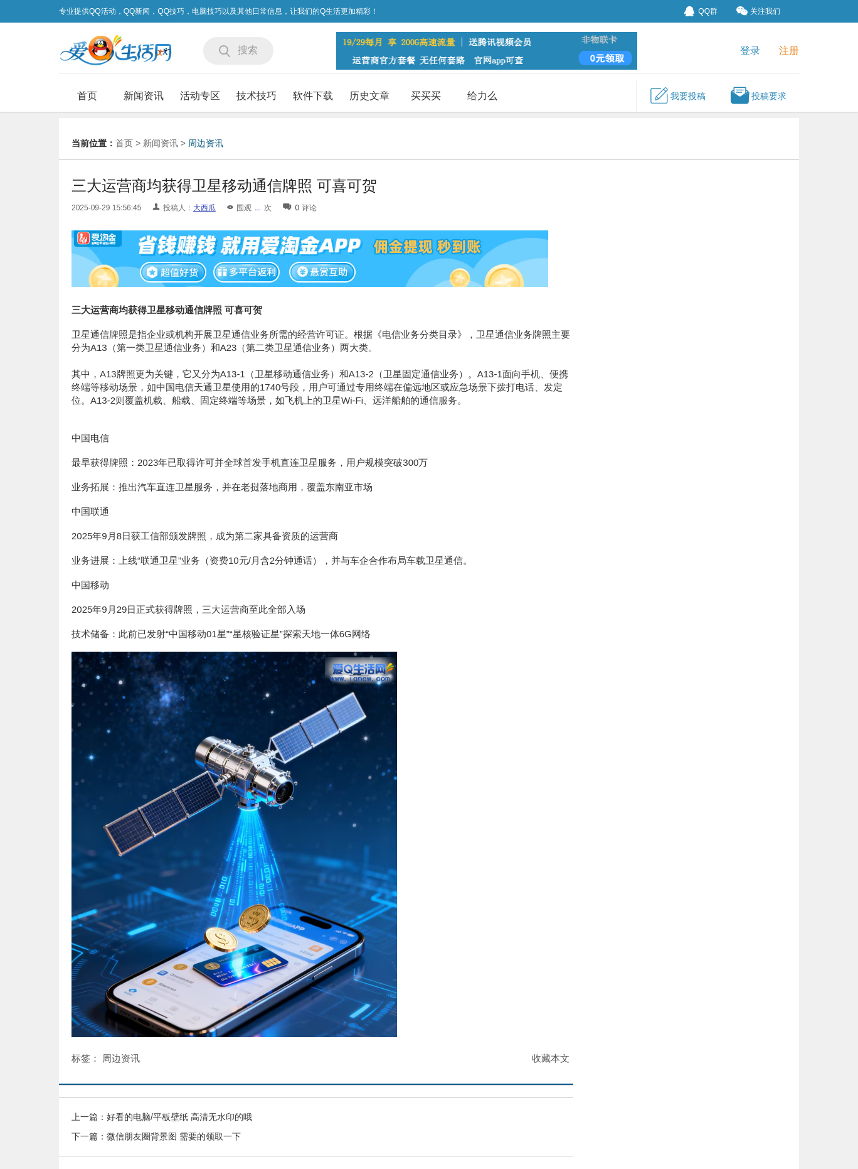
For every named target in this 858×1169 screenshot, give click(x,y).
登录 (750, 50)
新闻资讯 (144, 95)
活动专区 (200, 95)
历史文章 (369, 95)
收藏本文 (550, 1058)
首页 (87, 95)
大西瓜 (204, 207)
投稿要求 (758, 95)
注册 (789, 50)
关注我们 (758, 11)
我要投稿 (677, 95)
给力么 (482, 95)
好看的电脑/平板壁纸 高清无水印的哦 (179, 1117)
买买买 (426, 95)
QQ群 (701, 11)
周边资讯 (205, 143)
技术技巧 (256, 95)
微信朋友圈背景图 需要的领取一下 (174, 1136)
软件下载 (313, 95)
